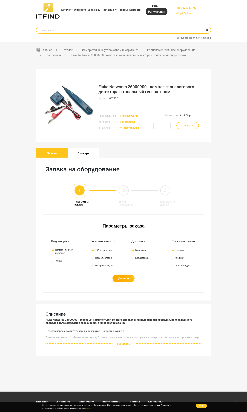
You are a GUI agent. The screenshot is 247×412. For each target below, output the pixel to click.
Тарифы (123, 9)
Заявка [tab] (52, 153)
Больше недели (183, 265)
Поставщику (109, 9)
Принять (201, 405)
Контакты (135, 9)
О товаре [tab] (83, 153)
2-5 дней (179, 258)
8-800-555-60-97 (185, 8)
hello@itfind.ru (183, 13)
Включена (140, 250)
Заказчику (94, 9)
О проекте (80, 9)
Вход (155, 5)
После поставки (103, 258)
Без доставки (142, 258)
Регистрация (156, 11)
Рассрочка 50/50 (104, 265)
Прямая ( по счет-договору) (64, 251)
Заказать (187, 125)
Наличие (179, 250)
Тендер (58, 260)
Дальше (123, 278)
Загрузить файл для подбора (193, 37)
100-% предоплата (104, 250)
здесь (89, 408)
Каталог (66, 9)
